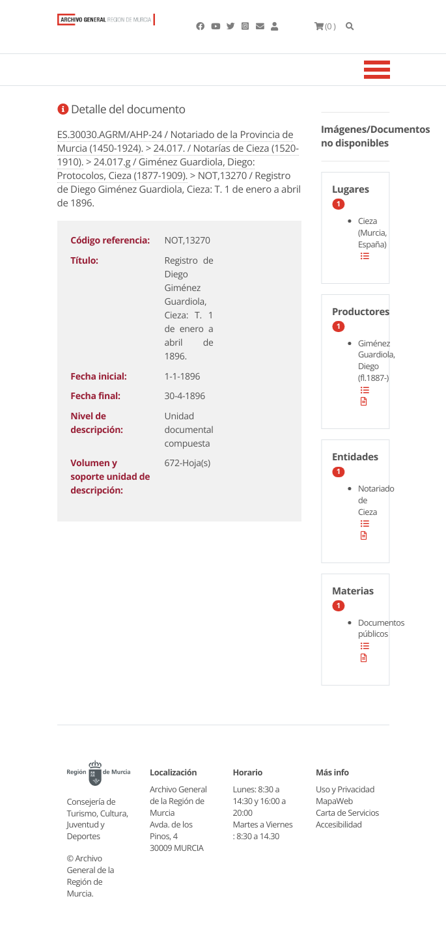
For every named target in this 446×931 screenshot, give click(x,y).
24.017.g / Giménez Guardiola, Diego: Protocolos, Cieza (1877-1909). (156, 169)
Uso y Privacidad (345, 789)
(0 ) (325, 26)
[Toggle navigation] (393, 69)
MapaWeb (334, 801)
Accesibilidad (339, 824)
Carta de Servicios (347, 812)
